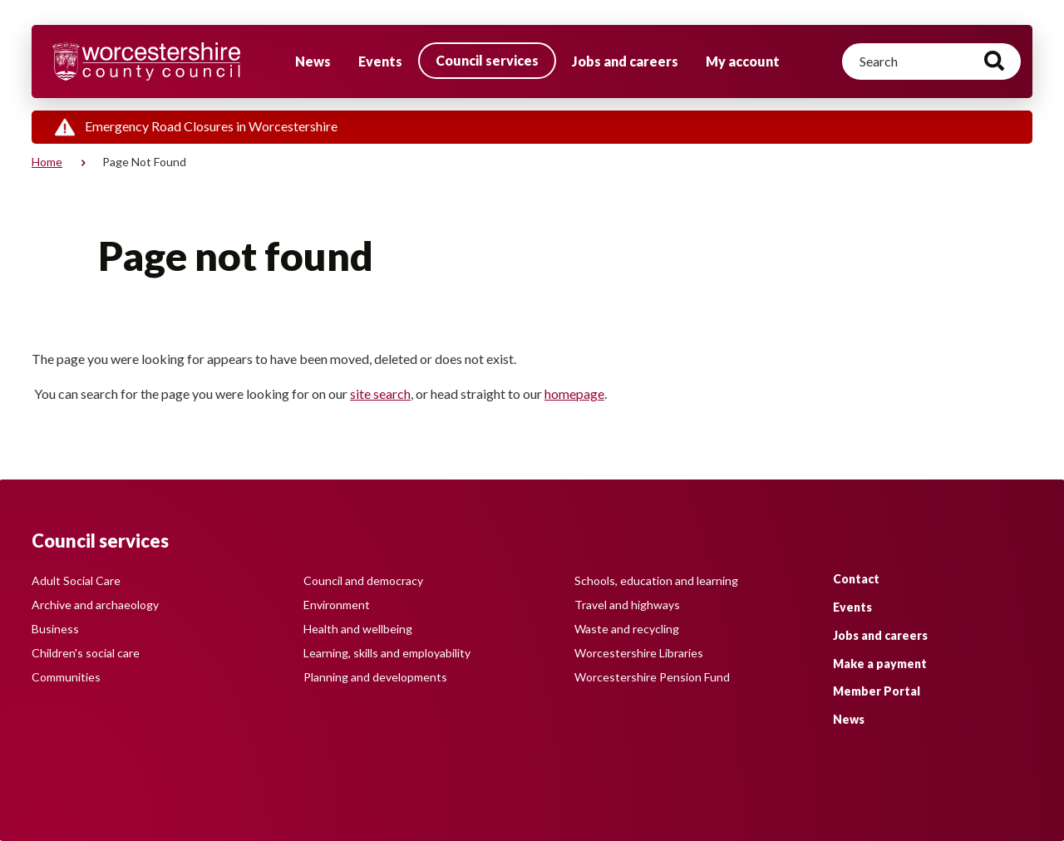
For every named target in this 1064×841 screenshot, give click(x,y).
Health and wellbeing (357, 629)
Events (380, 61)
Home (47, 162)
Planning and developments (375, 677)
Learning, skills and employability (386, 653)
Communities (66, 677)
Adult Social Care (76, 580)
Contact (856, 579)
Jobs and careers (625, 61)
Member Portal (876, 691)
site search (380, 393)
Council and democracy (363, 580)
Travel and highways (627, 605)
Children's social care (86, 653)
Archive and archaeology (95, 605)
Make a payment (880, 664)
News (313, 61)
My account (743, 61)
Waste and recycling (626, 629)
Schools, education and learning (656, 580)
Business (55, 629)
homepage (574, 393)
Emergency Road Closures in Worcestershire (211, 126)
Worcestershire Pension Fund (652, 677)
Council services (487, 60)
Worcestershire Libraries (638, 653)
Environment (336, 605)
